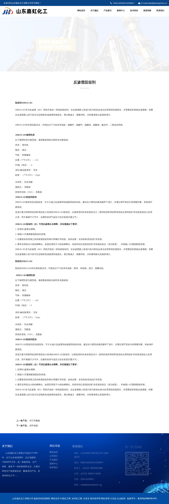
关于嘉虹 (94, 10)
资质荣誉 (147, 10)
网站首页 (81, 10)
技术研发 (134, 10)
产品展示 (108, 10)
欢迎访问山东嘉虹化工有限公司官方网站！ (22, 3)
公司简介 (54, 457)
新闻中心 (121, 10)
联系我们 (160, 10)
